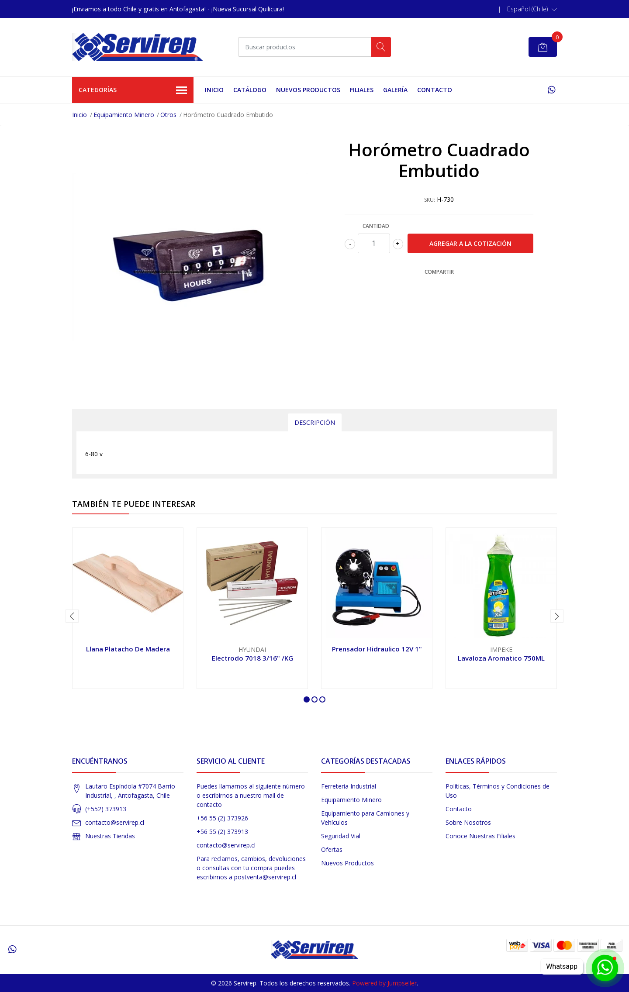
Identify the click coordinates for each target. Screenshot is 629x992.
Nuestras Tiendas (110, 836)
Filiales (361, 90)
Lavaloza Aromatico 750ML (501, 658)
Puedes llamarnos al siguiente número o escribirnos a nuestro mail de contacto (251, 795)
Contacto (434, 90)
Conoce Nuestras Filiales (480, 836)
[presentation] (72, 616)
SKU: (429, 199)
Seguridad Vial (340, 836)
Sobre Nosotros (468, 822)
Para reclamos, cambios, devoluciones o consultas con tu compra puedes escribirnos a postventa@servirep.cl (251, 867)
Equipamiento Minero (123, 114)
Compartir (439, 272)
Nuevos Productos (308, 90)
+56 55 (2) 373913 (222, 831)
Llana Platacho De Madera (128, 648)
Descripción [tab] (314, 422)
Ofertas (331, 849)
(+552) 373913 (105, 809)
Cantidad (376, 226)
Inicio (214, 90)
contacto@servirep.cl (114, 822)
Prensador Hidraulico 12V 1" (377, 648)
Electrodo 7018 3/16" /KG (252, 658)
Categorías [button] (133, 90)
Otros (168, 114)
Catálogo (249, 90)
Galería (395, 90)
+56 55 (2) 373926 (222, 818)
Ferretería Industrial (348, 786)
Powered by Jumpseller (384, 983)
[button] (532, 9)
